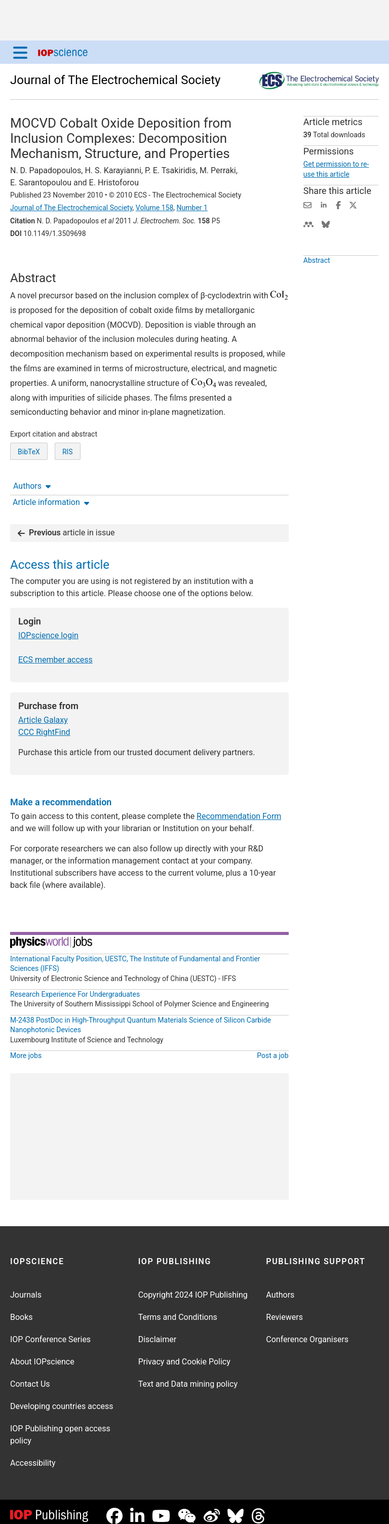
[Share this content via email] (307, 204)
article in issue (66, 524)
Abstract (316, 284)
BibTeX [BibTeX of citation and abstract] (29, 489)
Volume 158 (154, 208)
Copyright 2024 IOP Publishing (193, 1287)
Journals (26, 1287)
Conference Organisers (307, 1331)
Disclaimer (157, 1331)
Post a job (272, 1047)
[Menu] (20, 52)
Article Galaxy (43, 712)
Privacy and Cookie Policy (184, 1353)
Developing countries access (61, 1398)
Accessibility (33, 1455)
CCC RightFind (44, 724)
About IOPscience (42, 1353)
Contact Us (30, 1376)
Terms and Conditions (177, 1309)
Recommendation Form (239, 808)
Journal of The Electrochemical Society (115, 80)
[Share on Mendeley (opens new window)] (308, 223)
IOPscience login (48, 627)
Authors (32, 261)
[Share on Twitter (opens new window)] (353, 204)
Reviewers (284, 1309)
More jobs (26, 1047)
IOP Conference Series (50, 1331)
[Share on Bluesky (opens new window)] (326, 223)
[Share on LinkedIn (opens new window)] (324, 204)
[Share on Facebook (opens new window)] (338, 204)
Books (21, 1309)
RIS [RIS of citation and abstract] (67, 489)
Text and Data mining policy (188, 1376)
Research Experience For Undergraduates (75, 986)
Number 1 (192, 208)
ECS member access (55, 651)
